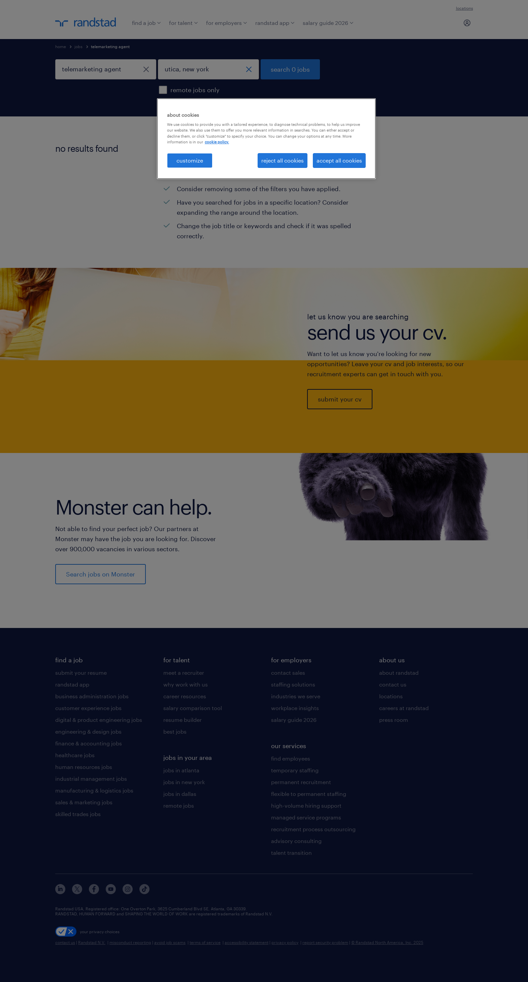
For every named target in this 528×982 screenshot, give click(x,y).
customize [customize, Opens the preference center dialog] (189, 160)
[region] (266, 138)
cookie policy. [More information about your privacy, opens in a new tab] (217, 142)
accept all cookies (339, 160)
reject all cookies (282, 160)
